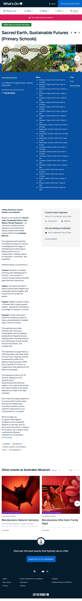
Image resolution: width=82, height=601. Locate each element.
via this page (7, 437)
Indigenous (17, 444)
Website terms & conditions (62, 582)
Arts (5, 450)
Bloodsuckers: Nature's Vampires (20, 520)
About (5, 579)
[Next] (77, 58)
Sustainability (15, 450)
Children (6, 444)
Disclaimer (24, 582)
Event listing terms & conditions (31, 579)
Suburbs (55, 579)
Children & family (9, 516)
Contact (23, 586)
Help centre (7, 582)
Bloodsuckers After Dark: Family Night (60, 521)
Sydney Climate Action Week (14, 447)
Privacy (5, 586)
